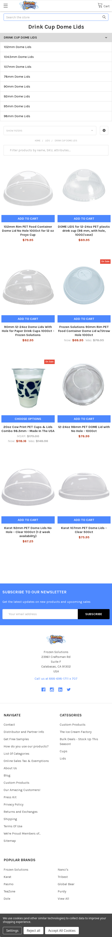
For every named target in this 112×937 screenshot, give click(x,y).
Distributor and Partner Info (24, 732)
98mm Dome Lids (17, 116)
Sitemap (10, 841)
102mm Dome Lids (17, 47)
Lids (63, 758)
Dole (7, 898)
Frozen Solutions (16, 869)
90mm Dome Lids (17, 86)
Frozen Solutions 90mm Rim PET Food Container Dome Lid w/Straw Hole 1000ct (84, 331)
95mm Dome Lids (17, 106)
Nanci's (63, 869)
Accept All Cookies (62, 930)
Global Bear (66, 884)
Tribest (63, 877)
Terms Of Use (13, 826)
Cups (63, 751)
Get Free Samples (16, 739)
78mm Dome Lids (17, 76)
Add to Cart (28, 218)
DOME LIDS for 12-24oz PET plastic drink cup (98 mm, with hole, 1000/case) (84, 231)
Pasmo (8, 884)
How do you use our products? (26, 746)
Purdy (62, 891)
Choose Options (28, 419)
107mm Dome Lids (17, 67)
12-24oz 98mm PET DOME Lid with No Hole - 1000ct (84, 429)
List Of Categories (16, 753)
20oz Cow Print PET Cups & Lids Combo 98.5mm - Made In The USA (27, 429)
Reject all (33, 930)
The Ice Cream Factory (75, 732)
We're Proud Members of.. (22, 833)
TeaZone (9, 891)
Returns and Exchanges (21, 812)
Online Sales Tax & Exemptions (26, 761)
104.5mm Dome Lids (19, 57)
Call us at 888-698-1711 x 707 (56, 678)
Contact (9, 724)
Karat (7, 877)
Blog (7, 775)
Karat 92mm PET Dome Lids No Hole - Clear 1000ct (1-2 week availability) (28, 532)
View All (63, 898)
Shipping (10, 819)
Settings (12, 930)
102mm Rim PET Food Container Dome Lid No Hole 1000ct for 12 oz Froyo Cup (28, 231)
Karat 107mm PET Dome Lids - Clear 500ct (84, 530)
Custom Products (16, 783)
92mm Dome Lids (17, 96)
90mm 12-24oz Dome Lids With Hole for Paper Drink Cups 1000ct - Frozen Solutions (28, 331)
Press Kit (10, 797)
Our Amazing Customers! (22, 790)
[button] (104, 130)
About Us (10, 768)
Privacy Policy (13, 804)
